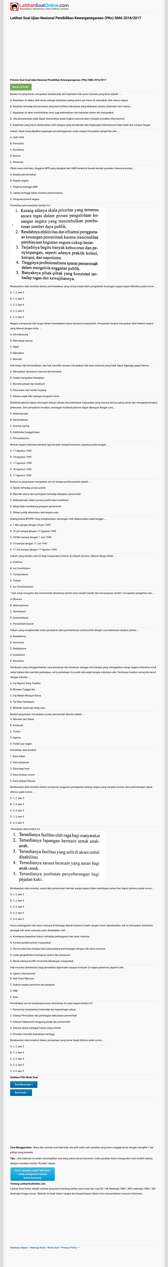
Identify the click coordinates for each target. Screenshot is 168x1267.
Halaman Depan (19, 1247)
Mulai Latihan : (20, 87)
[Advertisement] (84, 53)
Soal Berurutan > (24, 1084)
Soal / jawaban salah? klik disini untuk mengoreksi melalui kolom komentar (32, 1174)
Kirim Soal (53, 1247)
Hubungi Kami (37, 1247)
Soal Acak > (21, 1092)
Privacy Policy (69, 1247)
